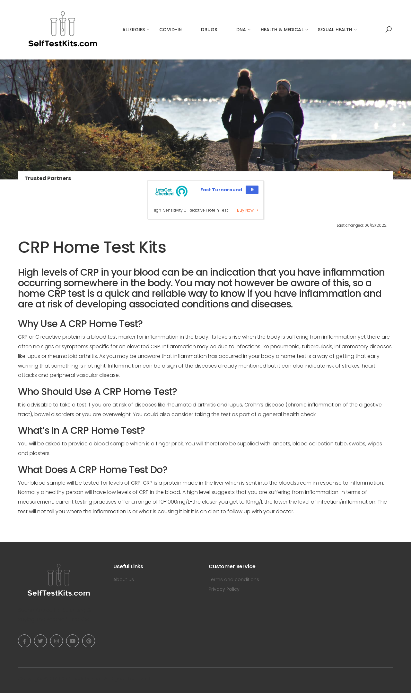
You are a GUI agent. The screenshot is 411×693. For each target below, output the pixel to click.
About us (123, 579)
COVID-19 (170, 29)
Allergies (133, 29)
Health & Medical (282, 29)
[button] (388, 29)
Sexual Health (335, 29)
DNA (241, 29)
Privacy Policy (224, 589)
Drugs (209, 29)
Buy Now (247, 210)
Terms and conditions (234, 579)
